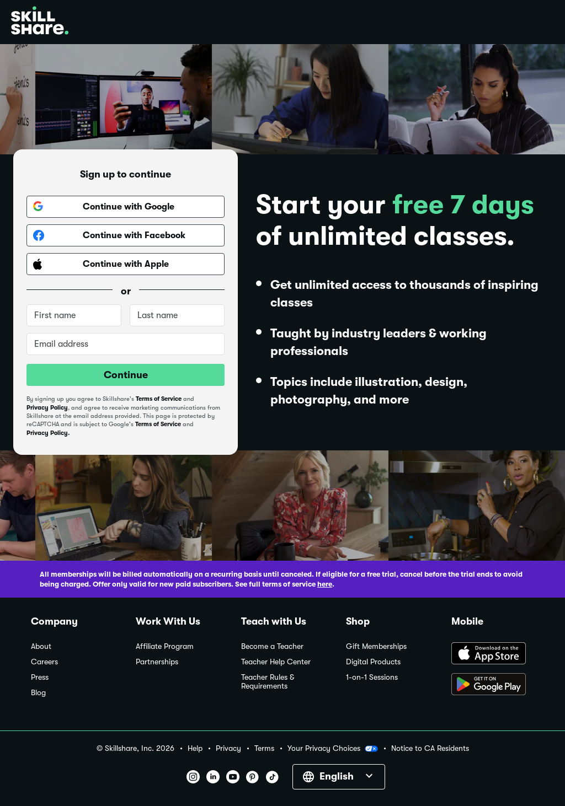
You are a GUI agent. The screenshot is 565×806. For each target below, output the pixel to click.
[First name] (73, 315)
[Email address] (125, 344)
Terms (264, 748)
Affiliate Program (165, 646)
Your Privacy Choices (332, 748)
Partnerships (157, 662)
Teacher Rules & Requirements (267, 681)
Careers (44, 662)
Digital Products (373, 662)
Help (195, 748)
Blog (38, 693)
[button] (371, 748)
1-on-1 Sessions (372, 677)
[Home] (39, 22)
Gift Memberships (376, 646)
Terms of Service (159, 398)
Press (40, 677)
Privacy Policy (47, 407)
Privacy (228, 748)
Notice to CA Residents (430, 748)
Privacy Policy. (48, 433)
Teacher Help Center (276, 662)
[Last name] (177, 315)
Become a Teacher (272, 646)
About (41, 646)
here (324, 584)
